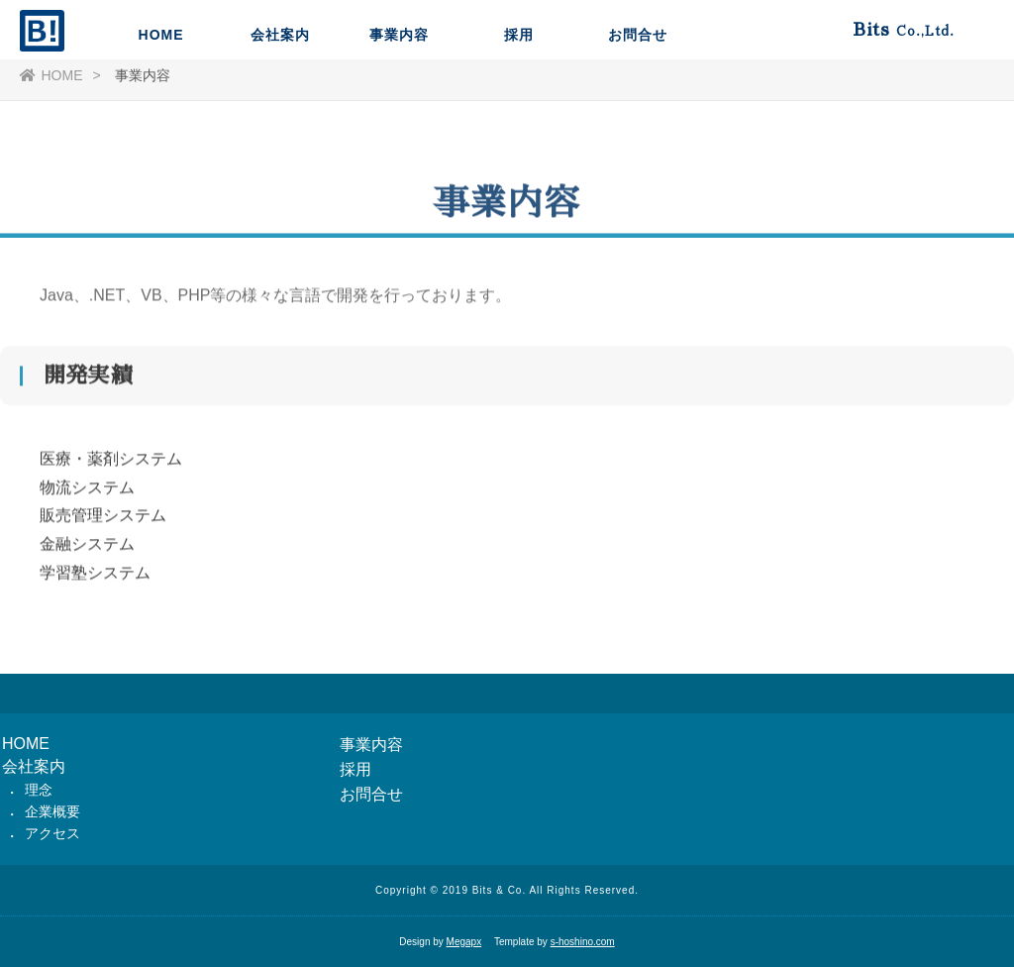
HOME (161, 94)
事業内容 (399, 94)
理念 (38, 790)
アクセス (52, 833)
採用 (519, 94)
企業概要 (52, 811)
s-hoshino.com (583, 941)
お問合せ (637, 94)
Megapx (464, 941)
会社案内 (280, 94)
